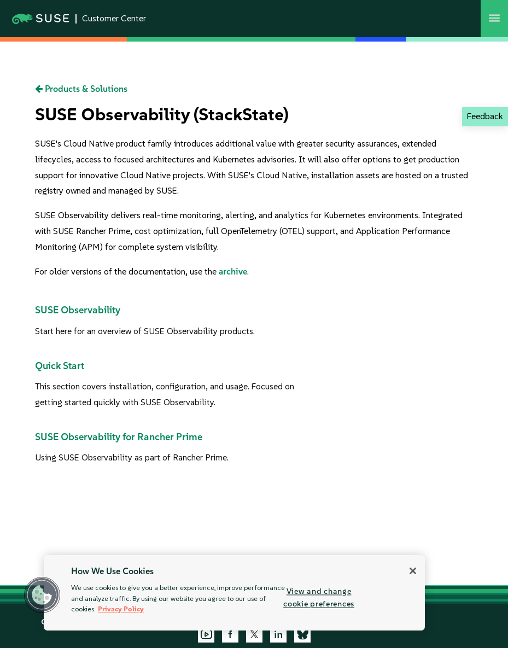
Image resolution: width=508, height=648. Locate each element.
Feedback (485, 116)
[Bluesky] (302, 634)
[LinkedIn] (278, 634)
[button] (42, 594)
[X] (254, 634)
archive (233, 271)
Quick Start (59, 366)
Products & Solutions (81, 89)
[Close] (413, 571)
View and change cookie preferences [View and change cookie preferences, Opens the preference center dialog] (318, 597)
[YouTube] (206, 634)
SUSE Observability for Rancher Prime (118, 437)
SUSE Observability (77, 310)
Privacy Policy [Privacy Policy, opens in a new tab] (121, 609)
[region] (234, 593)
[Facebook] (230, 634)
